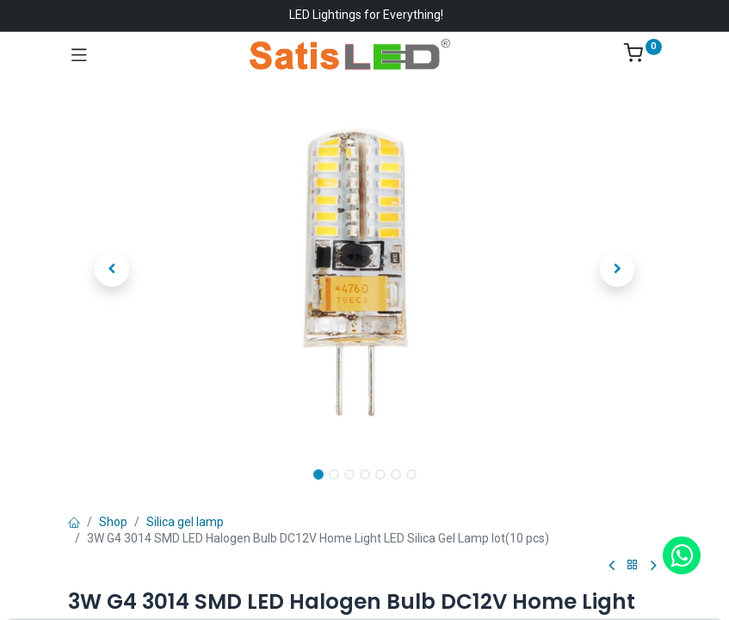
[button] (113, 269)
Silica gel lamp (185, 522)
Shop (113, 522)
